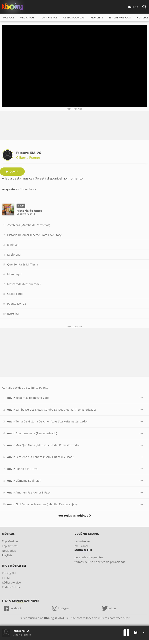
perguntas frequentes (88, 557)
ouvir (14, 171)
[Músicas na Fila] (143, 632)
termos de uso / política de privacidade (99, 562)
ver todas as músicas (73, 515)
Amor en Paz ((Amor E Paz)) (28, 492)
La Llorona (14, 254)
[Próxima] (135, 632)
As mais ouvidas (74, 17)
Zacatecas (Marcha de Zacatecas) (28, 225)
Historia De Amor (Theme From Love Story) (34, 235)
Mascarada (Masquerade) (23, 284)
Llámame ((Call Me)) (24, 480)
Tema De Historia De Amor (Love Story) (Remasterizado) (47, 421)
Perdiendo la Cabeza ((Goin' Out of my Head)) (40, 457)
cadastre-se (82, 541)
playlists (96, 17)
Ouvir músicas (12, 6)
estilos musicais (120, 17)
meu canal (27, 17)
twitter (112, 608)
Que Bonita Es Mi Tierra (22, 264)
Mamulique (14, 274)
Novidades (9, 550)
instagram (64, 608)
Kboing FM (9, 573)
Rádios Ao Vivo (11, 582)
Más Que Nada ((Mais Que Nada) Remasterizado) (43, 445)
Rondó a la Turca (22, 469)
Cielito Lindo (15, 294)
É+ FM (6, 578)
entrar (133, 6)
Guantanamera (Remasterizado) (32, 433)
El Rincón (13, 244)
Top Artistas (10, 546)
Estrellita (13, 313)
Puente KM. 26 (16, 303)
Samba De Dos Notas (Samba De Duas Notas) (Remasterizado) (51, 409)
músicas (8, 17)
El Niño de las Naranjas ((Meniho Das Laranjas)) (42, 504)
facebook (15, 608)
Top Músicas (10, 541)
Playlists (7, 555)
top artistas (48, 17)
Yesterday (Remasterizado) (28, 398)
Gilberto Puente (28, 157)
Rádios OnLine (11, 587)
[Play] (126, 632)
